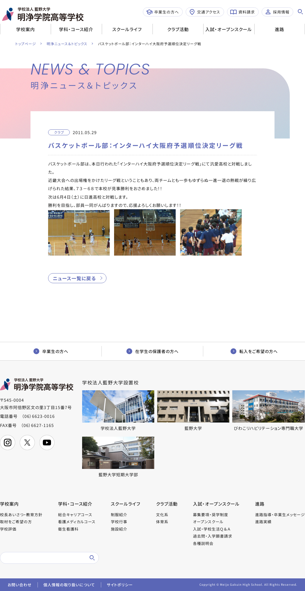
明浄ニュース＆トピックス (67, 43)
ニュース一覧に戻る (74, 278)
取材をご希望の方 (16, 521)
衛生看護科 (68, 529)
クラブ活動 (178, 29)
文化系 (162, 514)
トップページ (25, 43)
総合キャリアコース (75, 514)
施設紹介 (119, 529)
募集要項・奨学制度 (210, 514)
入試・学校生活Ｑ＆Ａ (212, 529)
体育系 (162, 521)
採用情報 (277, 12)
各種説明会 (203, 543)
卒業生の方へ (162, 12)
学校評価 (8, 529)
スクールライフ (127, 29)
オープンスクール (208, 521)
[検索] (42, 557)
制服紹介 (119, 514)
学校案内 (25, 29)
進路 (279, 29)
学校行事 (119, 521)
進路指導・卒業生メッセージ (280, 514)
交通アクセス (204, 12)
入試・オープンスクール (228, 29)
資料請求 (242, 12)
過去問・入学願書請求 (212, 536)
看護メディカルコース (77, 521)
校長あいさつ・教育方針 (21, 514)
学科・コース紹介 (76, 29)
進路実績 (263, 521)
